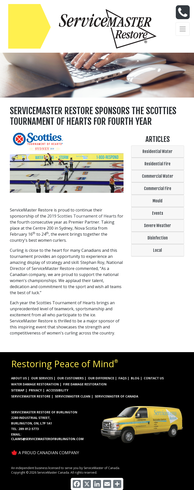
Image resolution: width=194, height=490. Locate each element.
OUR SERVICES (42, 378)
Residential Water (157, 151)
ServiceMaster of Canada (116, 396)
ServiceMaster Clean (72, 396)
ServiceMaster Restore (31, 396)
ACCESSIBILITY (57, 390)
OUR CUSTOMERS (70, 378)
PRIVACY (35, 390)
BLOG (135, 378)
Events (157, 213)
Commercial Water (157, 176)
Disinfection (158, 237)
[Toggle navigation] (183, 29)
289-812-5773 (28, 429)
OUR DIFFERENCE (101, 378)
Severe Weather (157, 225)
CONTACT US (154, 378)
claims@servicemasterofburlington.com (47, 439)
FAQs (122, 378)
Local (157, 250)
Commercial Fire (157, 188)
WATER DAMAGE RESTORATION (35, 384)
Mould (157, 200)
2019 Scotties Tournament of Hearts (81, 216)
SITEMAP (18, 390)
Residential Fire (157, 163)
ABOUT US (19, 378)
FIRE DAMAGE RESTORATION (85, 384)
